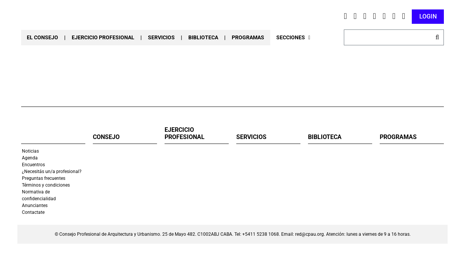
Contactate (33, 212)
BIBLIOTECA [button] (203, 37)
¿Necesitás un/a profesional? (52, 171)
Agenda (30, 158)
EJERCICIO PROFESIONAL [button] (103, 37)
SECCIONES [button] (293, 37)
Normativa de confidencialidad (39, 195)
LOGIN (428, 16)
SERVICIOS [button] (161, 37)
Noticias (30, 151)
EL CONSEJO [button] (42, 37)
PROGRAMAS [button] (248, 37)
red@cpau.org (309, 234)
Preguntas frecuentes (43, 178)
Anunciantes (35, 205)
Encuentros (33, 164)
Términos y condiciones (46, 185)
